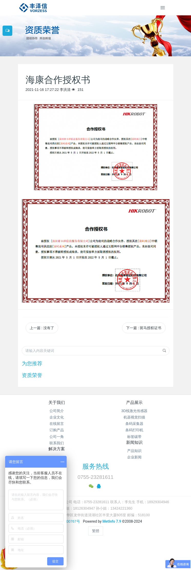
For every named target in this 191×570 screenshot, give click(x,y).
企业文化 (56, 417)
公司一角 (56, 437)
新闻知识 (134, 442)
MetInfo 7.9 (112, 521)
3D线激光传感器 (134, 411)
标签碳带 (134, 437)
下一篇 (144, 328)
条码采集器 (134, 424)
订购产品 (56, 430)
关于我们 (56, 402)
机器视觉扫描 (134, 417)
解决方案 (56, 449)
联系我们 (56, 443)
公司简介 (56, 411)
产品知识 (134, 451)
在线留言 (56, 424)
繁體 (95, 531)
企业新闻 (134, 457)
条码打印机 (134, 430)
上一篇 (42, 328)
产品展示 (134, 402)
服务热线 (95, 466)
